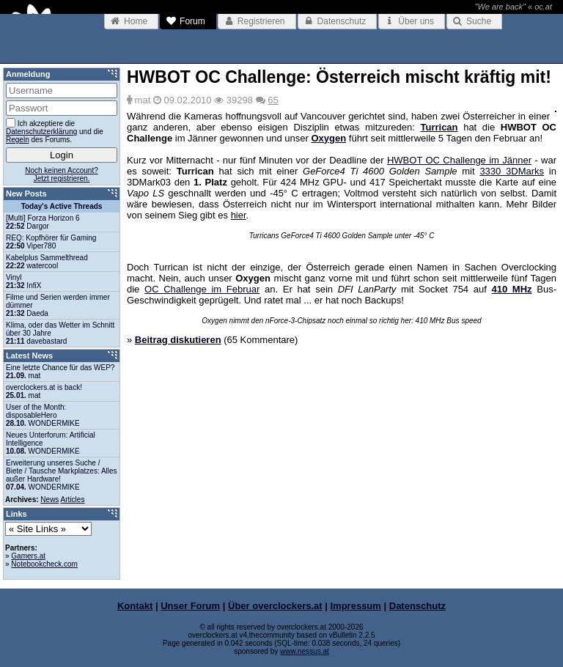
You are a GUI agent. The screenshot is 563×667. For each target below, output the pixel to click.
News (49, 499)
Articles (73, 499)
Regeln (17, 140)
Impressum (356, 605)
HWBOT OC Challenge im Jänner (459, 160)
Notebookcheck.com (44, 564)
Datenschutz (417, 605)
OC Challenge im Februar (202, 289)
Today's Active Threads (62, 206)
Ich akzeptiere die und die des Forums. (54, 131)
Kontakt (134, 605)
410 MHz (512, 289)
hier (238, 215)
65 (273, 100)
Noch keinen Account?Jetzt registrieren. (61, 174)
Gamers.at (28, 556)
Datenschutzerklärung (41, 132)
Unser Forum (190, 605)
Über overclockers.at (275, 605)
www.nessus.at (304, 651)
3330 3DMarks (511, 171)
